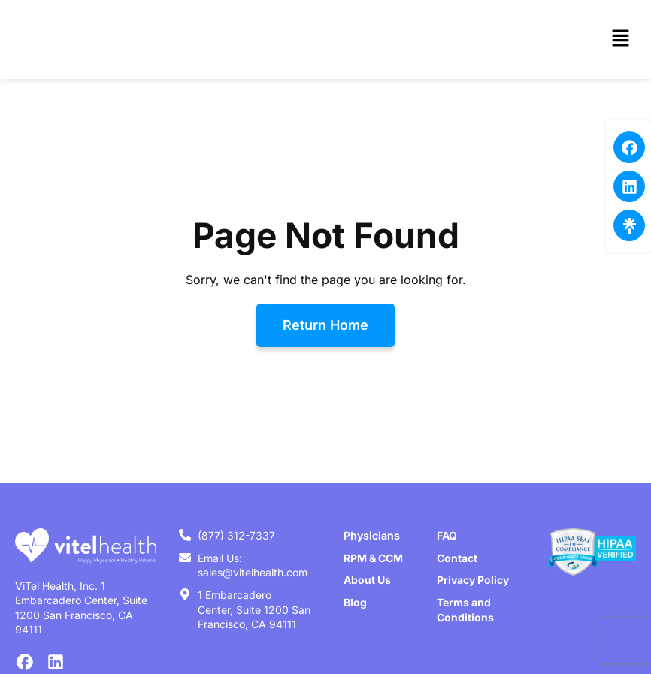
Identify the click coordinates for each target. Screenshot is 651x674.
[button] (621, 39)
